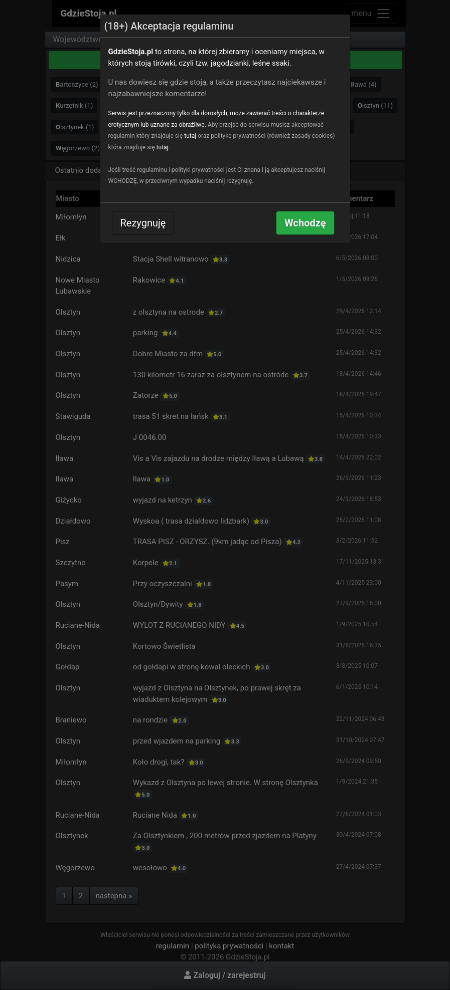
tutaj (190, 135)
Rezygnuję (143, 223)
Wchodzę (305, 223)
